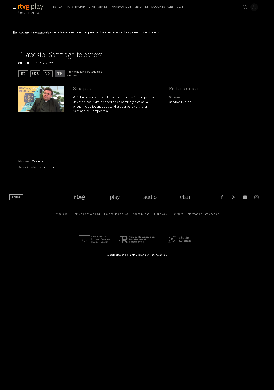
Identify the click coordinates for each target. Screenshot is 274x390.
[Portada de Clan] (185, 197)
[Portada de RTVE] (79, 197)
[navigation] (141, 7)
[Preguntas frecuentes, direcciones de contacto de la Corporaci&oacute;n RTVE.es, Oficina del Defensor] (177, 215)
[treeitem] (58, 7)
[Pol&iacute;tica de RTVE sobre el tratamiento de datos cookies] (116, 215)
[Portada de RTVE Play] (114, 197)
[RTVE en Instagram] (256, 197)
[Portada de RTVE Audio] (150, 197)
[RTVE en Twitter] (234, 197)
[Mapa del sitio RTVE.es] (160, 215)
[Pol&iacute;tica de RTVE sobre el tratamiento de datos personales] (86, 215)
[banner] (34, 7)
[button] (13, 7)
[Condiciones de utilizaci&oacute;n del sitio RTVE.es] (61, 215)
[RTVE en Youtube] (245, 197)
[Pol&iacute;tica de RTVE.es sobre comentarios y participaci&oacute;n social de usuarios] (203, 215)
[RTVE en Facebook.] (222, 197)
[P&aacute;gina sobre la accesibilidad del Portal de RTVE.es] (141, 215)
